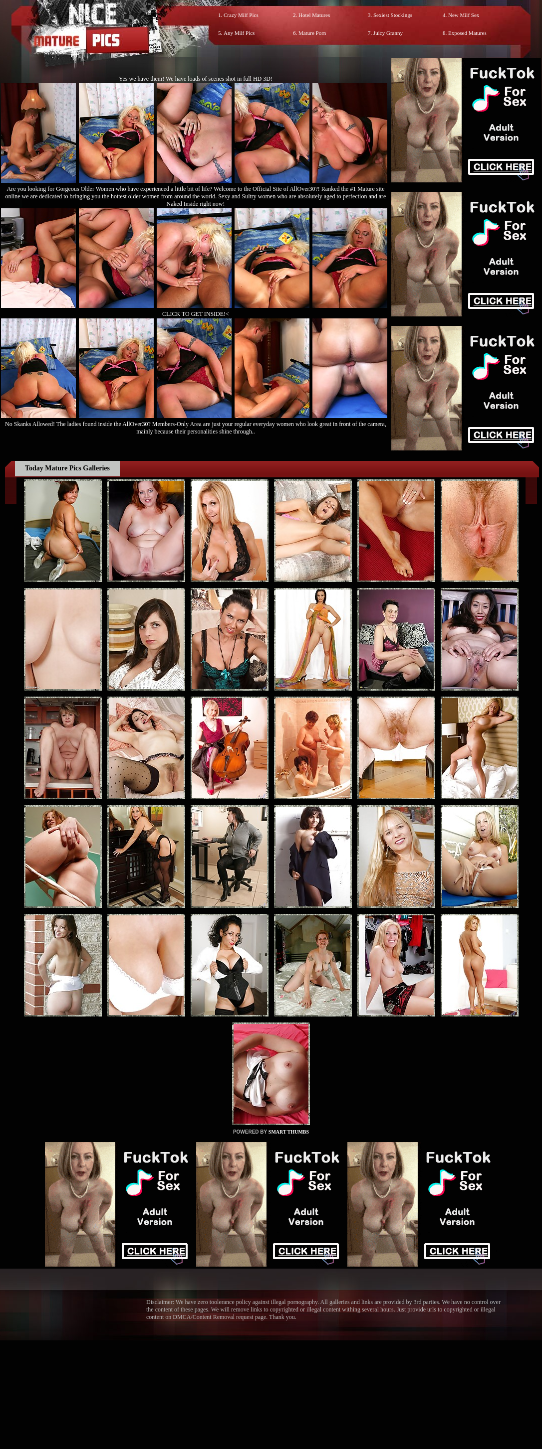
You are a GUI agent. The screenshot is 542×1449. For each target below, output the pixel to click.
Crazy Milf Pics (241, 15)
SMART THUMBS (289, 1132)
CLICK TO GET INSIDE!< (195, 313)
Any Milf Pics (239, 33)
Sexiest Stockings (392, 15)
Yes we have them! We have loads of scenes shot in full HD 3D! (195, 78)
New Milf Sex (463, 15)
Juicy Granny (388, 33)
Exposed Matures (467, 33)
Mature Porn (312, 33)
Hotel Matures (314, 15)
